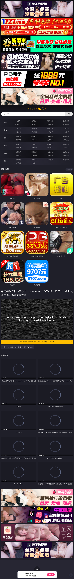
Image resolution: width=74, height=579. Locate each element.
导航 (5, 161)
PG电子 (18, 121)
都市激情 (18, 152)
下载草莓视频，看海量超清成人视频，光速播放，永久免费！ (45, 342)
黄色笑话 (50, 155)
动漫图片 (66, 144)
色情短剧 (34, 163)
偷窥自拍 (18, 144)
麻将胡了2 (18, 124)
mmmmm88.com (37, 109)
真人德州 (34, 121)
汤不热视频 (66, 160)
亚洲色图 (34, 144)
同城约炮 (18, 160)
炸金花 (34, 124)
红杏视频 (18, 163)
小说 (5, 153)
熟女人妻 (18, 132)
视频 (5, 130)
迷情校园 (18, 155)
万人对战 (50, 121)
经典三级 (34, 140)
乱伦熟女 (50, 140)
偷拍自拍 (34, 136)
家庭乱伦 (34, 152)
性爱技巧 (66, 155)
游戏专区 (66, 121)
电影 (5, 138)
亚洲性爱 (18, 136)
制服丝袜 (18, 140)
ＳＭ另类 (66, 132)
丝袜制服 (34, 132)
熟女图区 (50, 147)
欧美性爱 (66, 136)
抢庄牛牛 (66, 124)
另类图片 (66, 147)
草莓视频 (50, 160)
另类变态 (66, 140)
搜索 (69, 114)
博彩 (5, 122)
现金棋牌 (50, 124)
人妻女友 (50, 152)
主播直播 (50, 132)
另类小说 (34, 155)
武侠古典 (66, 152)
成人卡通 (50, 136)
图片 (5, 146)
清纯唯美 (34, 147)
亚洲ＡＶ (18, 129)
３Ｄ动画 (66, 129)
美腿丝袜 (18, 147)
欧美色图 (50, 144)
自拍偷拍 (34, 129)
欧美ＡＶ (50, 129)
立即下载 (50, 575)
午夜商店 (34, 160)
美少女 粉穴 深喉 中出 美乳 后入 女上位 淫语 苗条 (17, 347)
